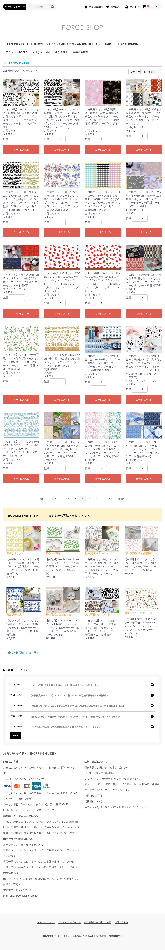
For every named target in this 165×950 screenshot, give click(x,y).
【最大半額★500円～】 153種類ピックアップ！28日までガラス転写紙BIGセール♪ (53, 44)
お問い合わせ (121, 922)
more (15, 735)
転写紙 (108, 44)
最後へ (121, 498)
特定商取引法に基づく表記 (97, 922)
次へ (110, 498)
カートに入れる (21, 149)
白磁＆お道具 (80, 52)
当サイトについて (46, 922)
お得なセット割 (41, 52)
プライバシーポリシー (69, 922)
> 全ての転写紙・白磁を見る (22, 652)
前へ (54, 498)
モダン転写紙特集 (127, 44)
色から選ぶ (61, 52)
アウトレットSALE (16, 52)
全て (5, 62)
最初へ (43, 498)
